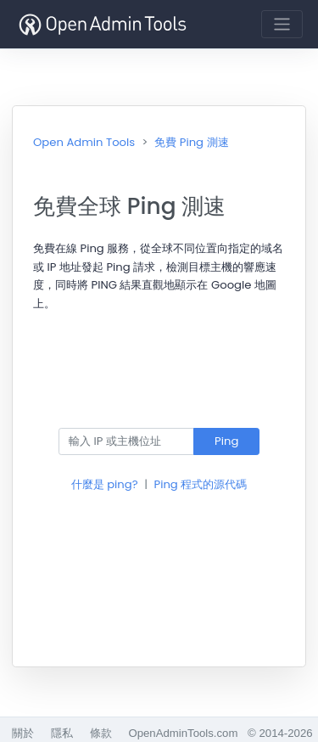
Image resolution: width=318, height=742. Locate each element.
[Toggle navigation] (282, 24)
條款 (101, 733)
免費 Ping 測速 (191, 142)
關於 (23, 733)
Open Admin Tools (84, 142)
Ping (226, 441)
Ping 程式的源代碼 (201, 484)
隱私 (62, 733)
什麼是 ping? (104, 484)
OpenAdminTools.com (182, 733)
